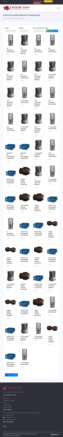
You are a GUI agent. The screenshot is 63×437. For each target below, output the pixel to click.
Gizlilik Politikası (7, 405)
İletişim (5, 402)
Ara (48, 31)
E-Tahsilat (48, 1)
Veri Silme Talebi (7, 407)
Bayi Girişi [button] (37, 3)
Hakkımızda (6, 398)
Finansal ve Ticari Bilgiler (9, 400)
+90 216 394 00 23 (37, 1)
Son (15, 375)
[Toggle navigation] (58, 8)
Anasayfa (5, 18)
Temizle (54, 31)
